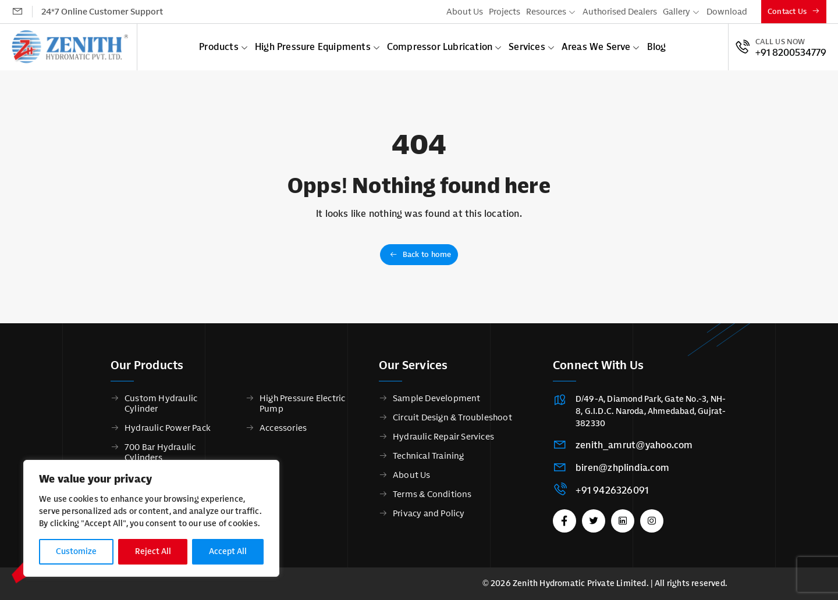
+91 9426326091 (612, 490)
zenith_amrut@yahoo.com (634, 445)
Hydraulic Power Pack (168, 428)
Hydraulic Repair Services (443, 436)
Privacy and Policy (429, 513)
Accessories (283, 428)
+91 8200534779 (790, 53)
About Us (464, 11)
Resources (546, 11)
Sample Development (437, 398)
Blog (656, 46)
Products (219, 46)
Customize (76, 551)
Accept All (228, 551)
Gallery (676, 11)
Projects (504, 11)
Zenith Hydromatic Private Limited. (581, 583)
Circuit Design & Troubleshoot (452, 417)
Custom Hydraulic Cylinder (161, 403)
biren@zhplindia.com (622, 467)
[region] (151, 518)
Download (726, 11)
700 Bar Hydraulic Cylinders (160, 452)
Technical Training (428, 456)
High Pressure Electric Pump (302, 403)
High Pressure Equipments (313, 46)
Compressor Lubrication (439, 46)
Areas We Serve (596, 46)
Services (527, 46)
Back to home (420, 254)
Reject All (153, 551)
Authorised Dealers (620, 11)
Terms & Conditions (432, 494)
